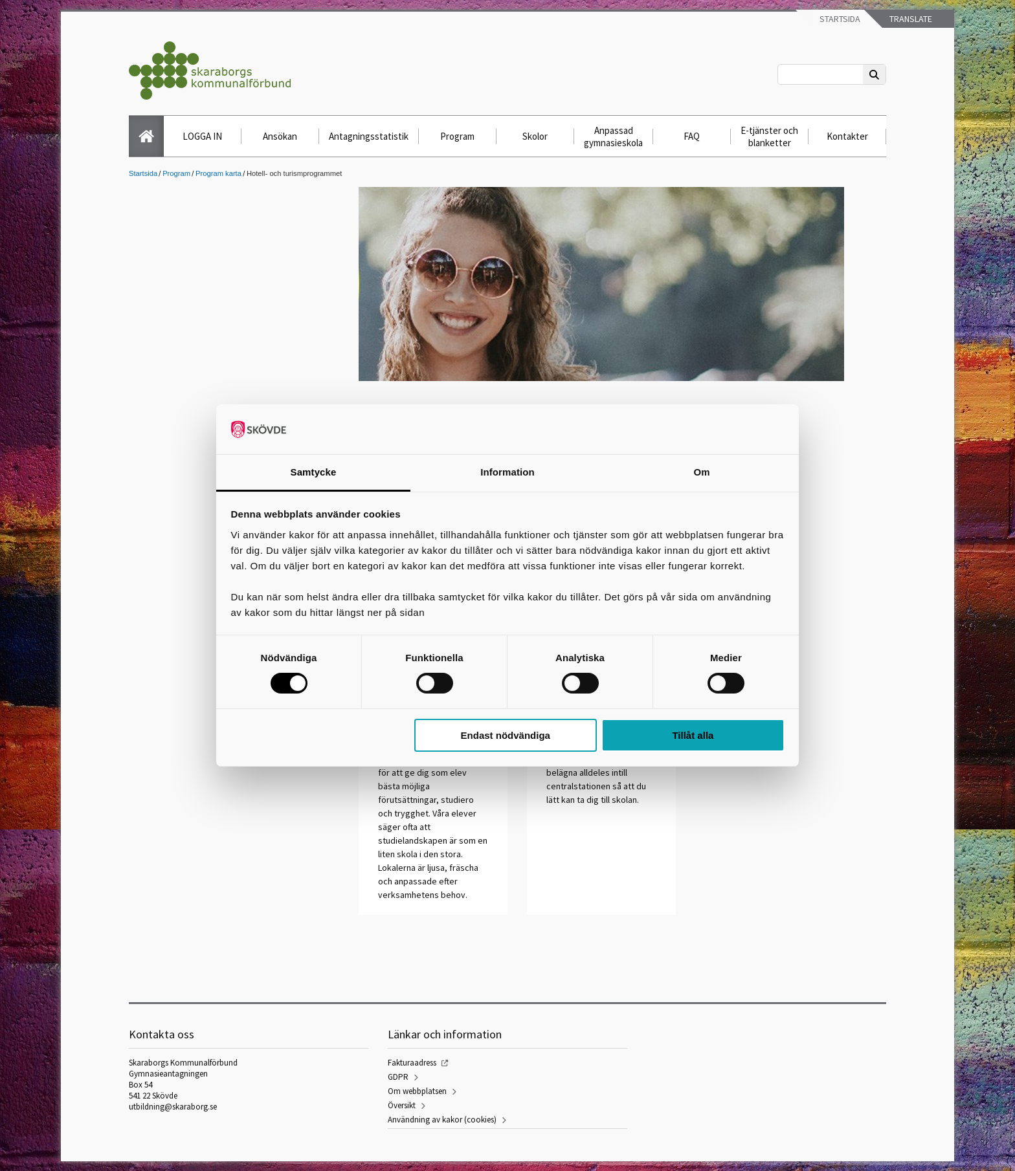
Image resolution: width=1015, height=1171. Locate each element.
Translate (909, 19)
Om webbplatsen (417, 1091)
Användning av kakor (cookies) (442, 1119)
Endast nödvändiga (505, 735)
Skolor (535, 136)
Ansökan (280, 136)
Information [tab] (507, 471)
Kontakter (847, 136)
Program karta (218, 173)
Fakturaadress (412, 1062)
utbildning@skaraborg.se (173, 1106)
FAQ (692, 136)
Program (457, 136)
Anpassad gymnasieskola (613, 136)
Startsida (839, 19)
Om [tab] (701, 471)
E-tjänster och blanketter (769, 136)
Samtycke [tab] (314, 471)
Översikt (402, 1105)
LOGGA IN (202, 136)
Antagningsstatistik (368, 136)
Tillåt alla (692, 735)
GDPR (398, 1076)
